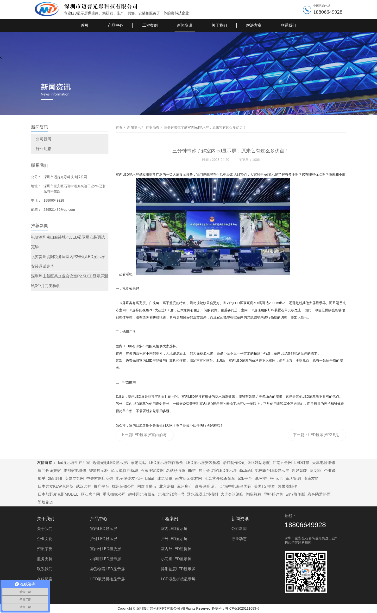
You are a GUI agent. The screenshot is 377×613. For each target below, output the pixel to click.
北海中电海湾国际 (235, 486)
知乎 (41, 478)
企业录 (330, 471)
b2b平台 (245, 478)
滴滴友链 (311, 478)
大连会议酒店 (232, 494)
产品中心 (115, 25)
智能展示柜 (98, 471)
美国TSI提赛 (264, 486)
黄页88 (315, 471)
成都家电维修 (74, 471)
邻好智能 (299, 471)
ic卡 (279, 478)
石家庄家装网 (152, 471)
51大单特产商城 (124, 471)
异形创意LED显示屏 (107, 569)
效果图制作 (287, 486)
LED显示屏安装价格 (203, 463)
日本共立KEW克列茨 (55, 486)
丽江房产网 (90, 494)
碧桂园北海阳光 (141, 494)
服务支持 (44, 559)
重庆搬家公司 (114, 494)
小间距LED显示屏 (105, 559)
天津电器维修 (323, 463)
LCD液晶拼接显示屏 (107, 579)
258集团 (55, 478)
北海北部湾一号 (171, 494)
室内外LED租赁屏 (105, 549)
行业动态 (43, 149)
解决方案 (254, 25)
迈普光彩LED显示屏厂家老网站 (119, 463)
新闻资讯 (184, 25)
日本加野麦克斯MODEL (58, 494)
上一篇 (144, 437)
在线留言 (44, 579)
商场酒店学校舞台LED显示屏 (264, 471)
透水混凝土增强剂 (202, 494)
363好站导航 (259, 463)
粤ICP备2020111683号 (242, 608)
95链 (192, 471)
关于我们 (219, 25)
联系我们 (288, 25)
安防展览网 (74, 478)
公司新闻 (43, 139)
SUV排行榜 (264, 478)
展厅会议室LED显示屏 (218, 471)
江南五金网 (282, 463)
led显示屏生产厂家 (74, 463)
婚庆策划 (293, 478)
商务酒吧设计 (206, 486)
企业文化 (44, 539)
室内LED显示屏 (103, 529)
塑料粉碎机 (273, 494)
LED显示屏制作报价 (166, 463)
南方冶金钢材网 (188, 478)
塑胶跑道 (45, 502)
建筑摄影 (165, 478)
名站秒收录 (175, 471)
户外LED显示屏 (103, 539)
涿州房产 (184, 486)
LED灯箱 (301, 463)
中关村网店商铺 (99, 478)
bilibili (150, 478)
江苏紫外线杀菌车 (219, 478)
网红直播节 (147, 486)
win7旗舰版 (295, 494)
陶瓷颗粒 (253, 494)
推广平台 (101, 486)
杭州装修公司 (123, 486)
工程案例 (150, 25)
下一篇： (316, 437)
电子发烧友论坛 (129, 478)
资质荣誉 (44, 549)
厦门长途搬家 (49, 471)
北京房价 (167, 486)
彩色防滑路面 (319, 494)
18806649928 (327, 12)
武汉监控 (83, 486)
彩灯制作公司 (234, 463)
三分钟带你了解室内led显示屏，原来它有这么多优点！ (205, 127)
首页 (84, 25)
